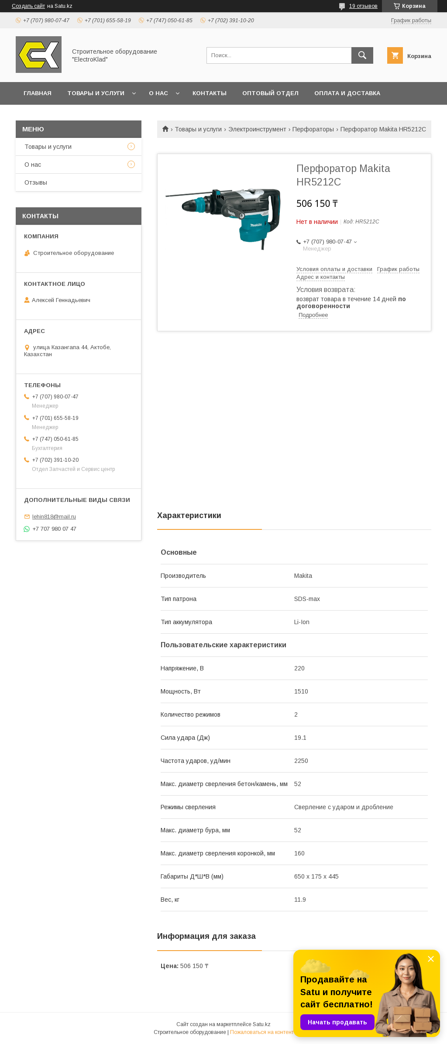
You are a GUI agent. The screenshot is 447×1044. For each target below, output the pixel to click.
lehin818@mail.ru (54, 516)
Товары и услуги (95, 93)
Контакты (210, 93)
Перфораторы (313, 129)
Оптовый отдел (270, 93)
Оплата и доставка (347, 93)
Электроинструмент (257, 129)
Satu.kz (262, 1024)
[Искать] (362, 55)
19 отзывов (363, 6)
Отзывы (35, 182)
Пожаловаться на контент (262, 1032)
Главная (38, 93)
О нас (158, 93)
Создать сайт (28, 6)
